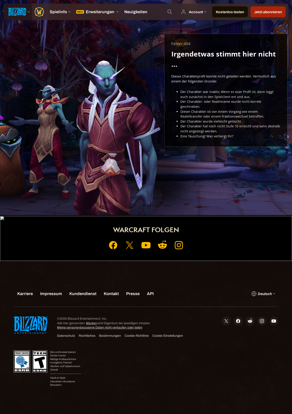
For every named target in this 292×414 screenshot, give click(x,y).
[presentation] (18, 12)
